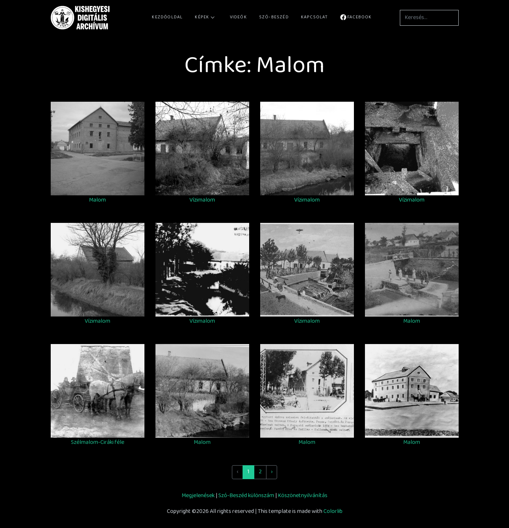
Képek (204, 17)
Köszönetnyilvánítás (302, 496)
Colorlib (333, 512)
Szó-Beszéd (274, 17)
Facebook (356, 17)
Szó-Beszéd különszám (246, 496)
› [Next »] (271, 472)
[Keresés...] (429, 18)
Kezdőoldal (167, 17)
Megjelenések (198, 496)
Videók (238, 17)
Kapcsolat (314, 17)
